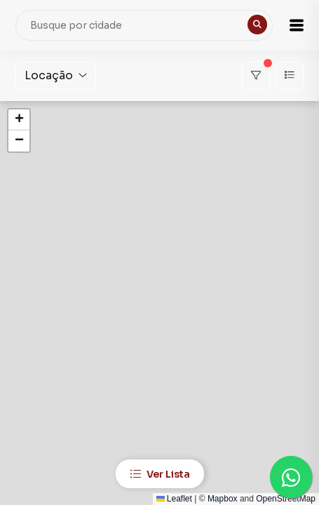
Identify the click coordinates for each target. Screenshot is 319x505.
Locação (56, 75)
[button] (297, 25)
